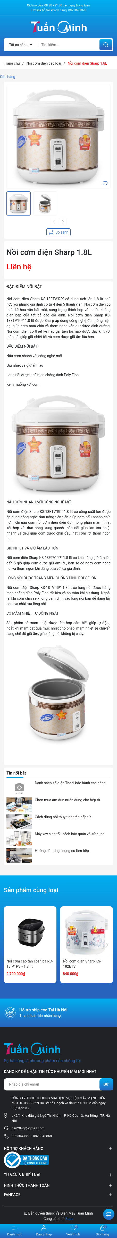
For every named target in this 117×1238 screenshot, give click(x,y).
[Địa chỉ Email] (58, 1084)
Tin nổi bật (16, 773)
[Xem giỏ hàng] (102, 1231)
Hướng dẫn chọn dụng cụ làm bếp (62, 851)
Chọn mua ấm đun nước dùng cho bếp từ (67, 800)
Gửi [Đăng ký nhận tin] (106, 1084)
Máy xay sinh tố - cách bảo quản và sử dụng (69, 834)
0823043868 (77, 10)
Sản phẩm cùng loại (31, 890)
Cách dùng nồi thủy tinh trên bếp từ (63, 817)
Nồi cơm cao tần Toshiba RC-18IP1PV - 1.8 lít (29, 963)
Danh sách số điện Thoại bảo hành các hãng (70, 783)
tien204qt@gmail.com (28, 1128)
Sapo (69, 1219)
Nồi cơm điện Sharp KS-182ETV (82, 963)
